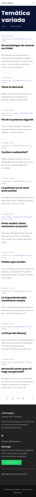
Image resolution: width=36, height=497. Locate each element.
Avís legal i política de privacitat (14, 474)
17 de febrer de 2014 (7, 178)
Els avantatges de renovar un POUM (17, 47)
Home (3, 26)
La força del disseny (13, 333)
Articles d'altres (6, 39)
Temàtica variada (6, 115)
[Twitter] (2, 435)
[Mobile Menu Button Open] (34, 3)
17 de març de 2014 (7, 110)
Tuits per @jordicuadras (11, 441)
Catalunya (15, 113)
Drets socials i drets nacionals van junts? (14, 225)
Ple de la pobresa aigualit (17, 119)
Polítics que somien (13, 262)
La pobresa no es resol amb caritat (15, 189)
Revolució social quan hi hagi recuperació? (16, 370)
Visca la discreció (12, 87)
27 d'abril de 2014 (7, 78)
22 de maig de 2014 (7, 36)
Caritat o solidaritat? (14, 152)
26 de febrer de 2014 (7, 143)
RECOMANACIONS (18, 39)
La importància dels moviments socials (13, 299)
